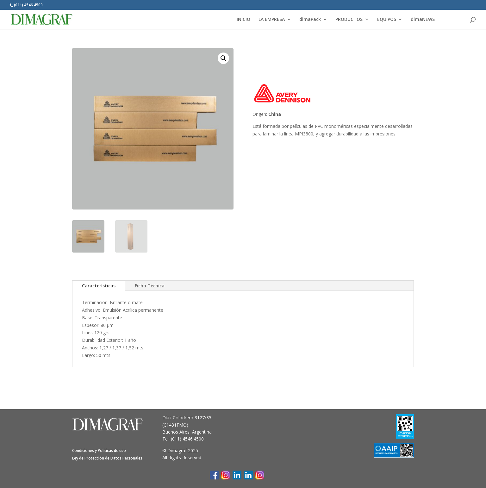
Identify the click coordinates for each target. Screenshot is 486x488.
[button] (223, 58)
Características (98, 286)
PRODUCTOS (349, 19)
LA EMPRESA (272, 19)
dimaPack (310, 19)
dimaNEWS (423, 19)
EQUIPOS (386, 19)
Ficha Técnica (150, 286)
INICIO (243, 19)
